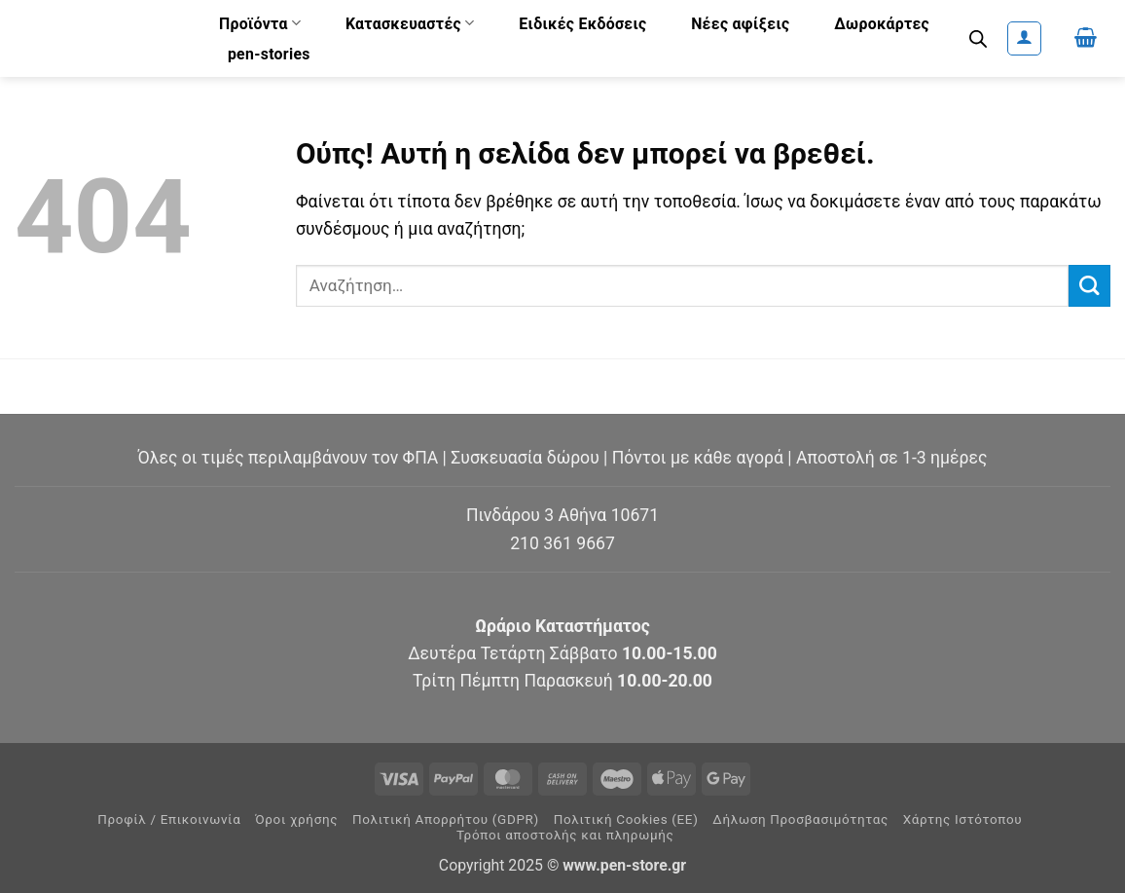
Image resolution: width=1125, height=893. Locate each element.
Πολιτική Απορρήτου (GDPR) (445, 819)
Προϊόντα (260, 23)
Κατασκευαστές (410, 23)
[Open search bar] (978, 39)
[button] (1024, 38)
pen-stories (269, 54)
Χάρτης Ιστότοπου (963, 819)
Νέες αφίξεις (740, 24)
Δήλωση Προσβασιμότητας (800, 819)
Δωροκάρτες (881, 24)
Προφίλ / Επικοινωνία (168, 819)
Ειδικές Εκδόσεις (582, 24)
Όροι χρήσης (296, 819)
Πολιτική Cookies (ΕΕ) (626, 819)
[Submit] (1089, 286)
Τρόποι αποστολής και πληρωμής (565, 835)
